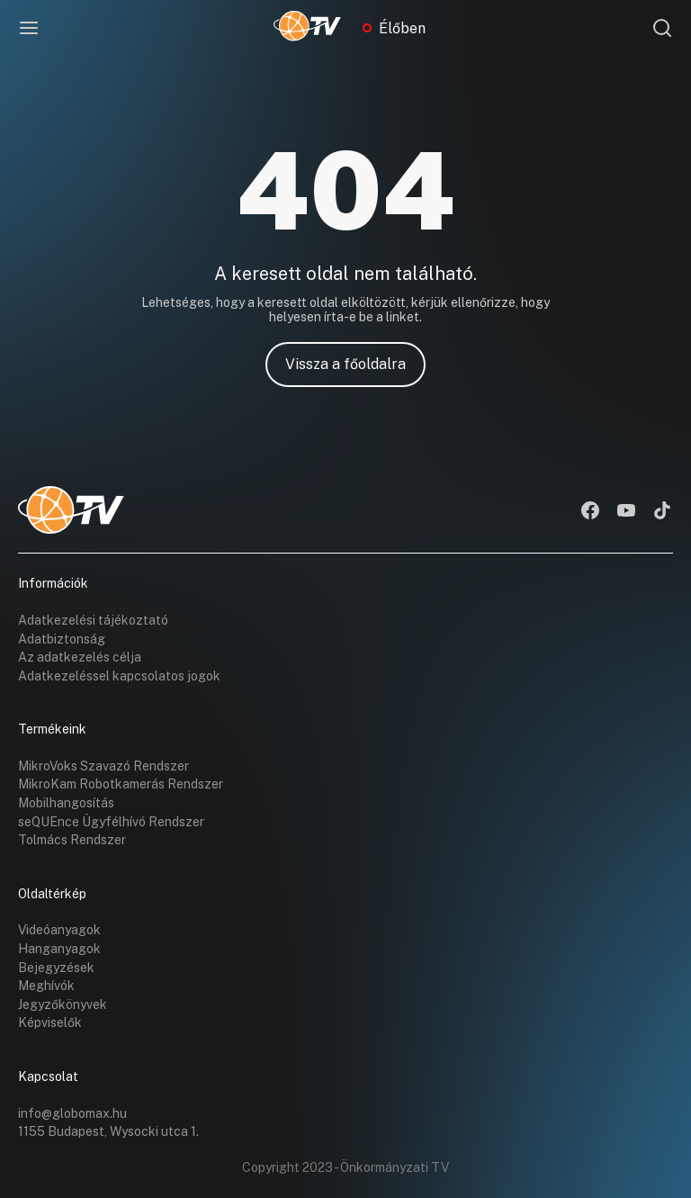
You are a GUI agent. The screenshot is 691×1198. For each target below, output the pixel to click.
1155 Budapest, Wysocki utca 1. (108, 1131)
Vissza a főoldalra (345, 364)
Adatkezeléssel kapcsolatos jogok (119, 676)
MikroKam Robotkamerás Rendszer (120, 784)
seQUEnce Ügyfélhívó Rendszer (111, 822)
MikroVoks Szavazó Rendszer (103, 766)
